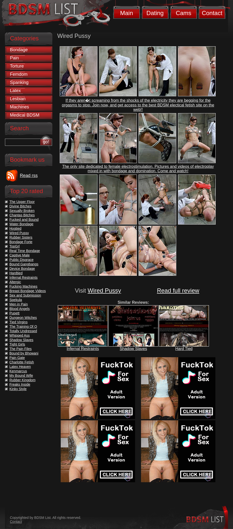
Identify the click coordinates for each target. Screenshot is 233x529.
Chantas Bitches (22, 215)
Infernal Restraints (83, 349)
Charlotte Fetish (21, 362)
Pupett (14, 313)
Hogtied (15, 228)
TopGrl (14, 246)
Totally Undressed (23, 331)
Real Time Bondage (24, 251)
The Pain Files (20, 349)
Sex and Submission (25, 295)
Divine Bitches (20, 206)
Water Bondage (21, 224)
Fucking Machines (23, 286)
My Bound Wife (21, 376)
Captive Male (19, 255)
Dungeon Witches (23, 318)
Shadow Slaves (133, 349)
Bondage (19, 49)
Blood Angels (19, 309)
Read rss (29, 175)
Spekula (15, 300)
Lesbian (18, 98)
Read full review (178, 290)
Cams (183, 13)
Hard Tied (183, 349)
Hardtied (16, 273)
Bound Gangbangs (23, 264)
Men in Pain (18, 304)
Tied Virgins (18, 322)
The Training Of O (23, 326)
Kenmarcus (18, 371)
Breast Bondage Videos (27, 291)
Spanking (19, 82)
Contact (212, 13)
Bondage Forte (20, 242)
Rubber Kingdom (22, 380)
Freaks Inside (19, 384)
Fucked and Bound (24, 220)
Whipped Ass (19, 335)
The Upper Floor (22, 202)
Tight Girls (17, 344)
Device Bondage (22, 269)
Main (126, 13)
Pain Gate (17, 358)
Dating (155, 13)
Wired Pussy (104, 290)
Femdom (19, 74)
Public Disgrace (21, 260)
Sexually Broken (21, 211)
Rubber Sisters (20, 237)
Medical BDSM (24, 115)
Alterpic (15, 282)
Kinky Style (18, 389)
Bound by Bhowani (23, 353)
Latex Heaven (20, 367)
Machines (19, 106)
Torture (17, 66)
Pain (14, 57)
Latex (15, 90)
